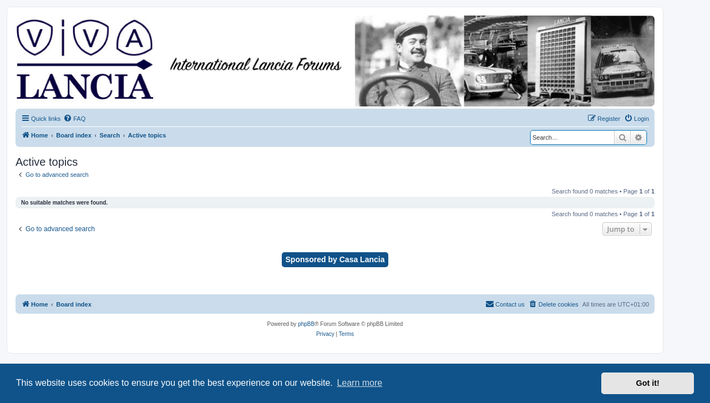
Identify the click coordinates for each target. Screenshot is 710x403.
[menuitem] (74, 118)
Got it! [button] (648, 383)
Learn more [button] (359, 382)
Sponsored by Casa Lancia (335, 259)
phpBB (306, 324)
